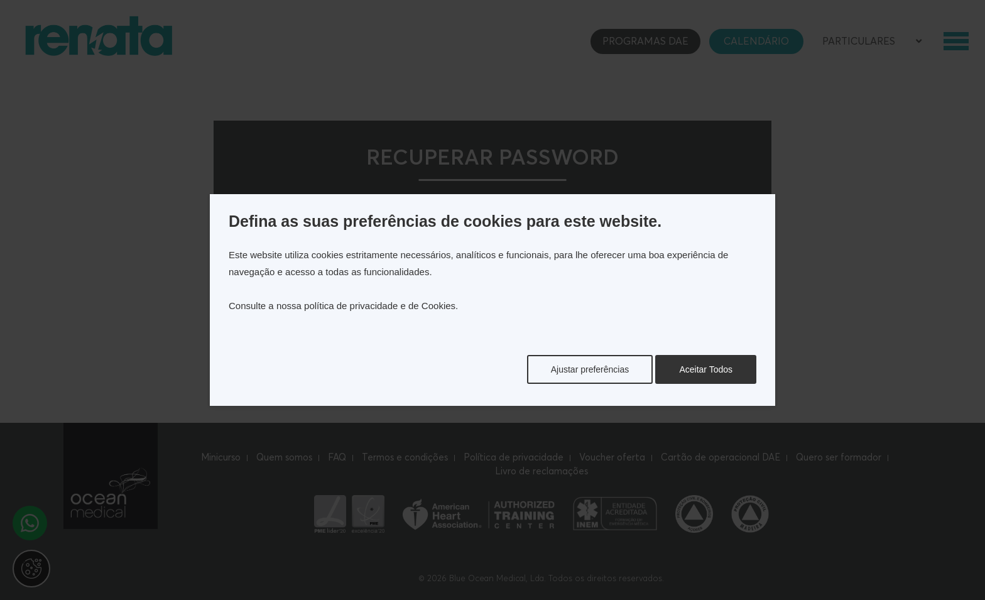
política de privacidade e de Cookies (379, 305)
